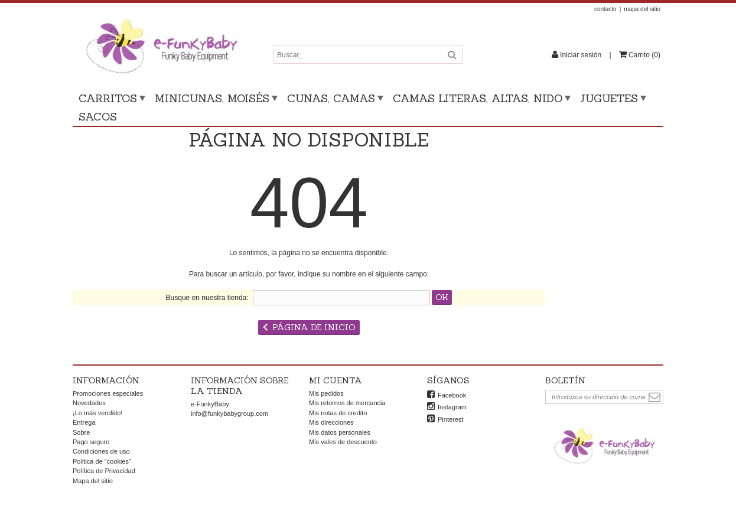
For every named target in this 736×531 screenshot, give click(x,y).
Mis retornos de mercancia (347, 402)
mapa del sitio (642, 9)
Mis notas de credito (338, 412)
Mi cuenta (335, 380)
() (643, 55)
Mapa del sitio (93, 480)
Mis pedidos (326, 393)
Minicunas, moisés (212, 98)
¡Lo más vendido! (97, 412)
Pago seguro (91, 441)
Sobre (81, 432)
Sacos (98, 116)
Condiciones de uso (101, 451)
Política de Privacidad (104, 470)
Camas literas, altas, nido (477, 98)
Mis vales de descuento (343, 441)
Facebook (452, 395)
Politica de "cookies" (102, 461)
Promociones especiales (108, 393)
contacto (605, 9)
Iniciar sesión (581, 55)
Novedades (89, 402)
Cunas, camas (331, 98)
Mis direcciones (331, 422)
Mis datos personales (339, 432)
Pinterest (450, 419)
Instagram (452, 407)
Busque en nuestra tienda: (207, 298)
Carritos (108, 98)
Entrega (84, 422)
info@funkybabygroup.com (229, 413)
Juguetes (609, 98)
